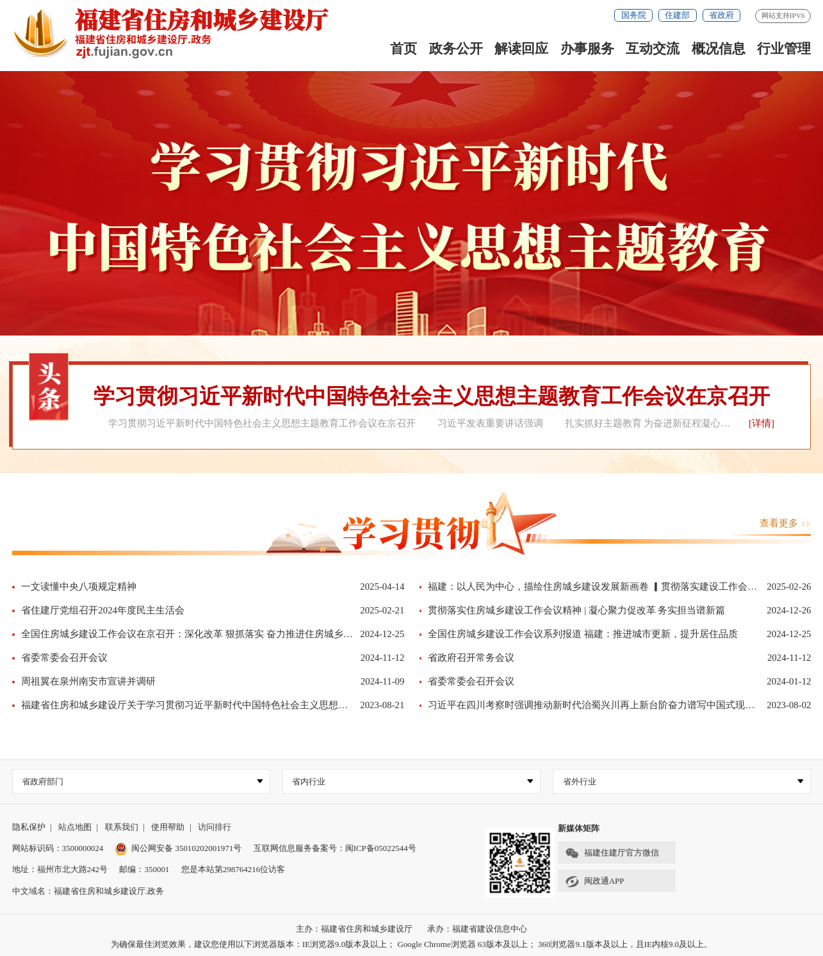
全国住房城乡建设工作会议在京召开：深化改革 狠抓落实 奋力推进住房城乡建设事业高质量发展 (225, 634)
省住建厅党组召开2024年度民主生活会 (102, 610)
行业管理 (784, 48)
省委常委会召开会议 (64, 657)
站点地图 (75, 827)
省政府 (721, 15)
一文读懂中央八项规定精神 (78, 586)
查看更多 (785, 523)
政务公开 (456, 48)
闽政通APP (594, 882)
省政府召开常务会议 (471, 657)
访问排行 (214, 827)
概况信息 (719, 48)
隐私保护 (28, 827)
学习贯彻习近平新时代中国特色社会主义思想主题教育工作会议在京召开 (432, 396)
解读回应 (521, 48)
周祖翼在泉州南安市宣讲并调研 (88, 681)
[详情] (761, 423)
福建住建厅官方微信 (611, 854)
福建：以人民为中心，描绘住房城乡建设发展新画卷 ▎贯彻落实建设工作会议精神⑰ (607, 586)
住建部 (677, 15)
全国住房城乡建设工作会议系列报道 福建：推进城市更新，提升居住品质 (583, 634)
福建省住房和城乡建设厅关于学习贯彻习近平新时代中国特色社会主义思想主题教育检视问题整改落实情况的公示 (261, 705)
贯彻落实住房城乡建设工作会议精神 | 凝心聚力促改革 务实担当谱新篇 (576, 610)
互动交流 (653, 48)
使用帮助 (167, 827)
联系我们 (121, 827)
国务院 (633, 15)
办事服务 (587, 48)
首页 (403, 48)
